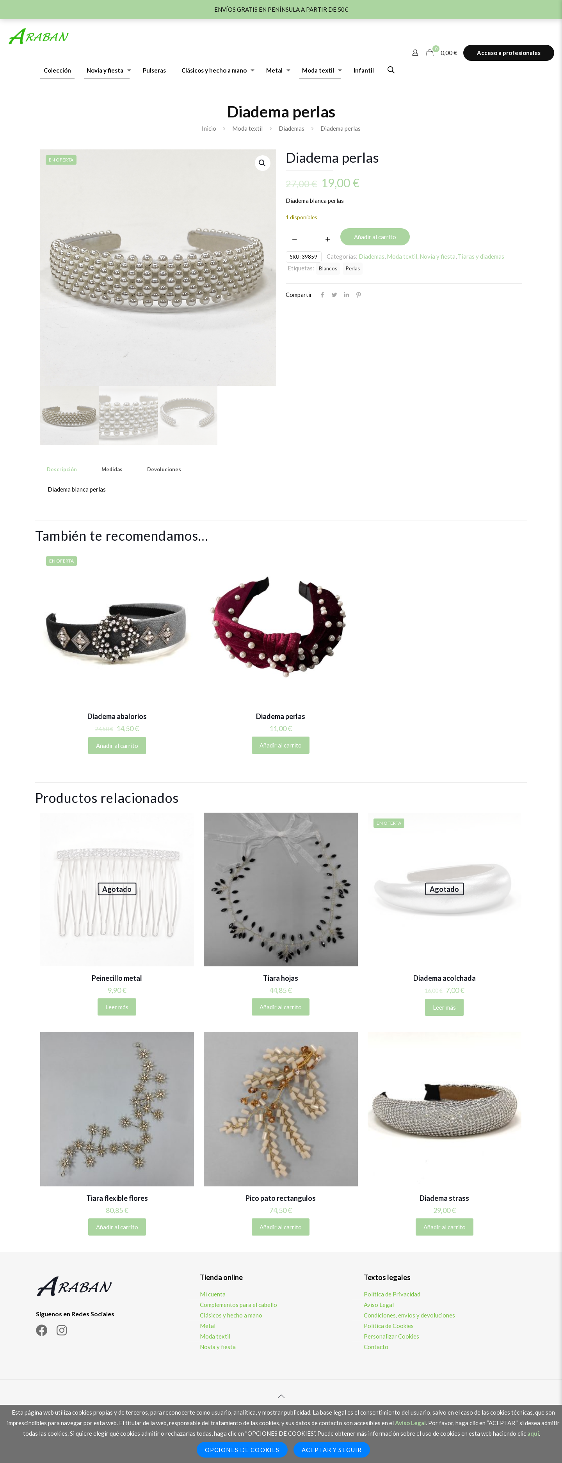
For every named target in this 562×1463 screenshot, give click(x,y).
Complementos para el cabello (238, 1304)
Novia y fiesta (437, 256)
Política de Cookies (389, 1325)
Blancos (328, 268)
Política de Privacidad (392, 1294)
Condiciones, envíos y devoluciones (409, 1315)
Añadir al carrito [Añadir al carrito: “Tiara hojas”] (281, 1006)
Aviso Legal (379, 1304)
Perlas (352, 268)
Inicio (209, 128)
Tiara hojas (280, 978)
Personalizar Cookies (391, 1336)
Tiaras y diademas (481, 256)
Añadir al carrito (375, 236)
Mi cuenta (213, 1294)
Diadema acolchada (444, 978)
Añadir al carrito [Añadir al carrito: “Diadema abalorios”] (117, 745)
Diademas (291, 128)
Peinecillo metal (117, 978)
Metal (207, 1325)
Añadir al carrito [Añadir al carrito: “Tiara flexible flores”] (117, 1226)
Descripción (62, 469)
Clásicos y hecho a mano (231, 1315)
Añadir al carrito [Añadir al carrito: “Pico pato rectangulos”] (281, 1226)
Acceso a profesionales (509, 52)
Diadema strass (444, 1198)
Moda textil (247, 128)
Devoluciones (164, 469)
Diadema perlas (280, 716)
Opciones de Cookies (242, 1449)
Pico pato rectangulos (280, 1198)
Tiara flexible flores (117, 1198)
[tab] (62, 469)
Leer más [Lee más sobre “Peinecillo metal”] (116, 1006)
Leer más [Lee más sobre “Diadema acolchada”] (444, 1007)
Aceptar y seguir (332, 1449)
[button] (262, 163)
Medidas (112, 469)
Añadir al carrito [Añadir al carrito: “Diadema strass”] (444, 1226)
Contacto (376, 1346)
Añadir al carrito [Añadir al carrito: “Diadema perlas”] (281, 745)
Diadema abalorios (117, 716)
